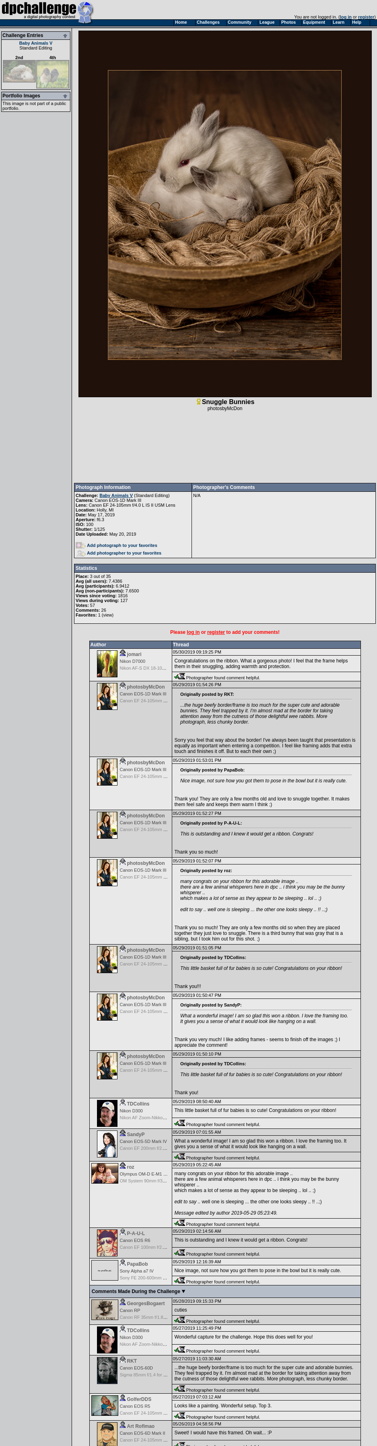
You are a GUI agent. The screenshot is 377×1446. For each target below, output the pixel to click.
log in (346, 16)
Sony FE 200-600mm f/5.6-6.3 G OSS (157, 1277)
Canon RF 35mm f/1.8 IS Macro (151, 1317)
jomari (134, 654)
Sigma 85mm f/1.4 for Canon (148, 1374)
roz (130, 1167)
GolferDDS (139, 1399)
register (366, 16)
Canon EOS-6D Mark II (142, 1433)
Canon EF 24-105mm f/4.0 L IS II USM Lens (132, 505)
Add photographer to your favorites (119, 553)
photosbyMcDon (225, 408)
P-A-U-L (136, 1233)
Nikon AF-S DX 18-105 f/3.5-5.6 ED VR (158, 668)
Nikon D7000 (133, 661)
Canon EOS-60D (136, 1368)
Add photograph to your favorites (116, 545)
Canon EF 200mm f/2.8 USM (148, 1148)
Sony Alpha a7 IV (137, 1271)
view (107, 615)
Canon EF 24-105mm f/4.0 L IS (150, 1413)
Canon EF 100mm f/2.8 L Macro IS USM (159, 1247)
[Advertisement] (225, 447)
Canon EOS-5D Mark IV (143, 1141)
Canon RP (130, 1310)
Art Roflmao (141, 1426)
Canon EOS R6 (135, 1240)
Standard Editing (35, 47)
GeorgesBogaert (146, 1303)
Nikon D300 (131, 1110)
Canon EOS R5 (135, 1406)
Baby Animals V (36, 43)
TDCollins (138, 1104)
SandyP (136, 1134)
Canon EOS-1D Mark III (118, 500)
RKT (132, 1361)
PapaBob (137, 1264)
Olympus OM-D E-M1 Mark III (149, 1174)
